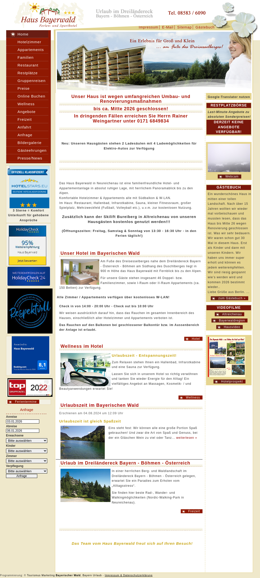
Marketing (48, 575)
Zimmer (11, 456)
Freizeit (194, 511)
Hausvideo (232, 327)
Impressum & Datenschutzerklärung (128, 575)
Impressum (148, 27)
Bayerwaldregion (232, 320)
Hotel (196, 338)
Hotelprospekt (232, 381)
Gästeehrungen (32, 150)
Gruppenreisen (32, 80)
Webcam (231, 176)
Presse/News (30, 158)
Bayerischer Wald (68, 575)
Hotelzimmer (29, 42)
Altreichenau (232, 314)
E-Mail (168, 27)
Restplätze (28, 73)
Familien (26, 57)
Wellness (193, 397)
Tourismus (34, 575)
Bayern (87, 575)
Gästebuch (205, 27)
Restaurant (28, 65)
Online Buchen (31, 96)
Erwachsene (15, 435)
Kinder (11, 446)
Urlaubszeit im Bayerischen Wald (99, 405)
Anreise (11, 416)
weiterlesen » (186, 438)
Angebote (27, 112)
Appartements (31, 50)
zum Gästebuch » (232, 298)
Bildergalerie (30, 142)
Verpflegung (14, 466)
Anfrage (25, 135)
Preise (24, 88)
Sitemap (184, 27)
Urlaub (97, 575)
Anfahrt (24, 127)
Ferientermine (26, 402)
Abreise (11, 426)
